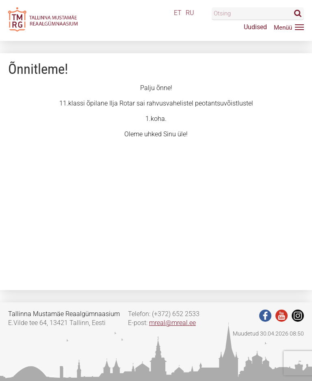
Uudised (255, 27)
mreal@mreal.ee (172, 323)
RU (190, 13)
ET (178, 13)
